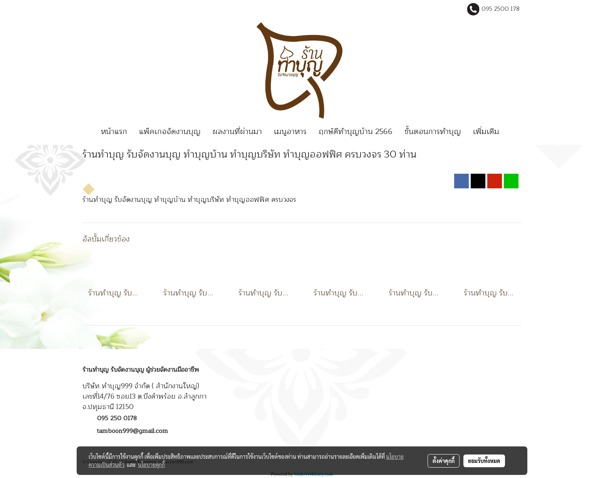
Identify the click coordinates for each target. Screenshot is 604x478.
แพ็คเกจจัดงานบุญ (170, 131)
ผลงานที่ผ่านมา (237, 131)
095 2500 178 (501, 9)
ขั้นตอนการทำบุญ (432, 131)
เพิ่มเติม (486, 131)
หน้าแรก (114, 131)
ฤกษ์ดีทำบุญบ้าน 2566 (356, 131)
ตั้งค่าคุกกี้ (444, 460)
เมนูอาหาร (290, 131)
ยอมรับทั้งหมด (484, 460)
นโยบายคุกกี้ (151, 464)
